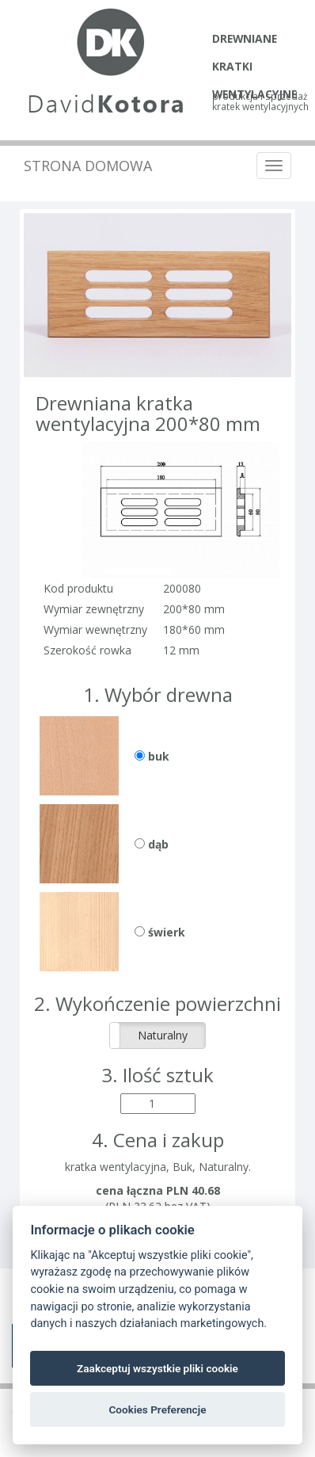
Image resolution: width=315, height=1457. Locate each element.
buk (152, 756)
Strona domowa (88, 165)
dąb (152, 844)
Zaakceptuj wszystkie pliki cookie (157, 1368)
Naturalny (163, 1035)
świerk (160, 932)
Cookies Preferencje (157, 1409)
